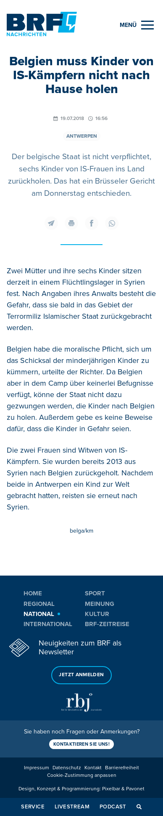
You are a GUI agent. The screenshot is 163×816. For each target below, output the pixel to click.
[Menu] (136, 25)
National (39, 614)
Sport (95, 593)
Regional (39, 604)
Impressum (36, 768)
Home (33, 593)
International (48, 624)
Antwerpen (81, 136)
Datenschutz (67, 768)
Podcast (113, 806)
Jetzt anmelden (81, 675)
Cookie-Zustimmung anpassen (81, 775)
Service (33, 806)
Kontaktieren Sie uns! (81, 744)
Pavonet (135, 789)
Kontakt (93, 768)
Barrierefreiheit (122, 768)
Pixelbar (111, 789)
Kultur (97, 614)
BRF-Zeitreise (107, 624)
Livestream (72, 806)
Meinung (99, 604)
